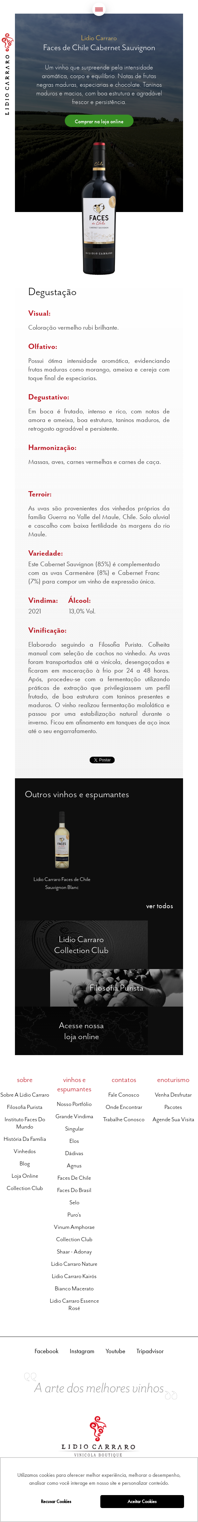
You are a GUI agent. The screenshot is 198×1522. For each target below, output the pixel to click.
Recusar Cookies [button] (56, 1501)
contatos (124, 1079)
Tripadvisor (150, 1351)
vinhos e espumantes (74, 1084)
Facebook (46, 1351)
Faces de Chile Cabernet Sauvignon (99, 47)
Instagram (82, 1351)
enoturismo (173, 1079)
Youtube (115, 1351)
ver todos (159, 906)
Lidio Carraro (8, 74)
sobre (25, 1079)
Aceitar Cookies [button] (142, 1501)
